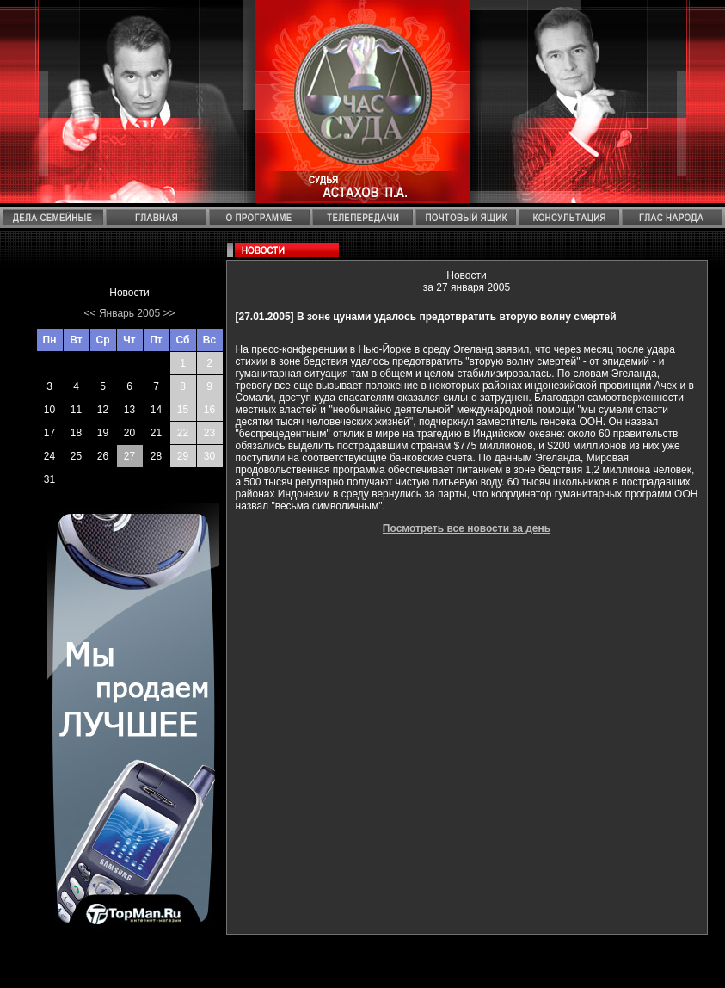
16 (209, 410)
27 (129, 456)
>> (169, 313)
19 (102, 433)
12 (102, 410)
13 (129, 410)
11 (76, 410)
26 (102, 456)
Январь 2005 (129, 313)
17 (49, 433)
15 (182, 410)
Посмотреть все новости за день (466, 528)
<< (90, 313)
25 (76, 456)
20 (129, 433)
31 (49, 479)
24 (49, 456)
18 (76, 433)
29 (182, 456)
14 (156, 410)
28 (156, 456)
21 (156, 433)
